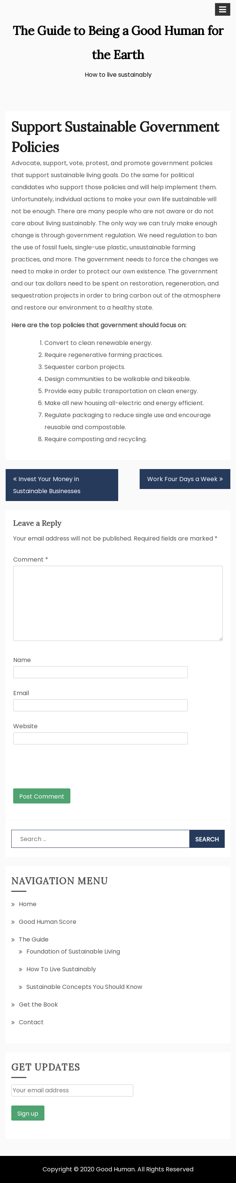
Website (25, 726)
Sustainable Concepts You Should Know (84, 987)
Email (21, 693)
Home (28, 904)
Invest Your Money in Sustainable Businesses (47, 485)
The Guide (34, 939)
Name (22, 660)
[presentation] (64, 770)
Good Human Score (47, 921)
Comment (30, 559)
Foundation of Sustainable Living (73, 951)
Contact (31, 1022)
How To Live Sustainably (61, 969)
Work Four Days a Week (182, 479)
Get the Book (38, 1004)
